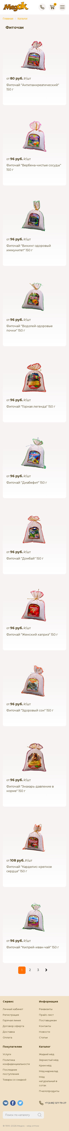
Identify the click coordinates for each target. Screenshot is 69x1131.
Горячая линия (12, 1020)
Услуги (7, 1054)
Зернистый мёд (48, 1059)
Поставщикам (48, 1020)
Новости (44, 1031)
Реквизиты (45, 1009)
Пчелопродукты (49, 1091)
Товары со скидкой (14, 1079)
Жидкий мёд (46, 1054)
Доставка (9, 1031)
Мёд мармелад (48, 1071)
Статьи (43, 1037)
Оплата (7, 1037)
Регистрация (11, 1014)
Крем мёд (45, 1065)
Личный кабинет (13, 1009)
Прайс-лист (46, 1014)
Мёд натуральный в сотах (48, 1081)
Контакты (45, 1026)
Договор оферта (13, 1026)
